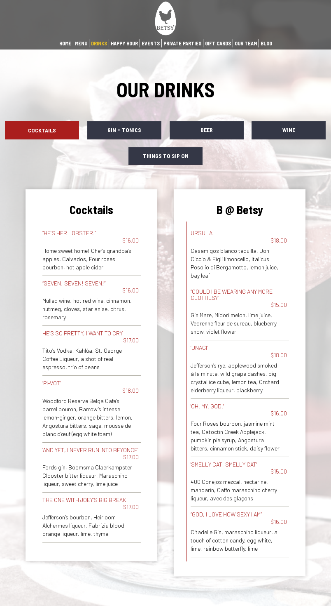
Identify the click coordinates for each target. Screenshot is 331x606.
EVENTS (151, 43)
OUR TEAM (246, 43)
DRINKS (99, 43)
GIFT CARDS (218, 43)
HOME (65, 43)
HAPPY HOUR (124, 43)
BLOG (266, 43)
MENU (81, 43)
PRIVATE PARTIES (182, 43)
